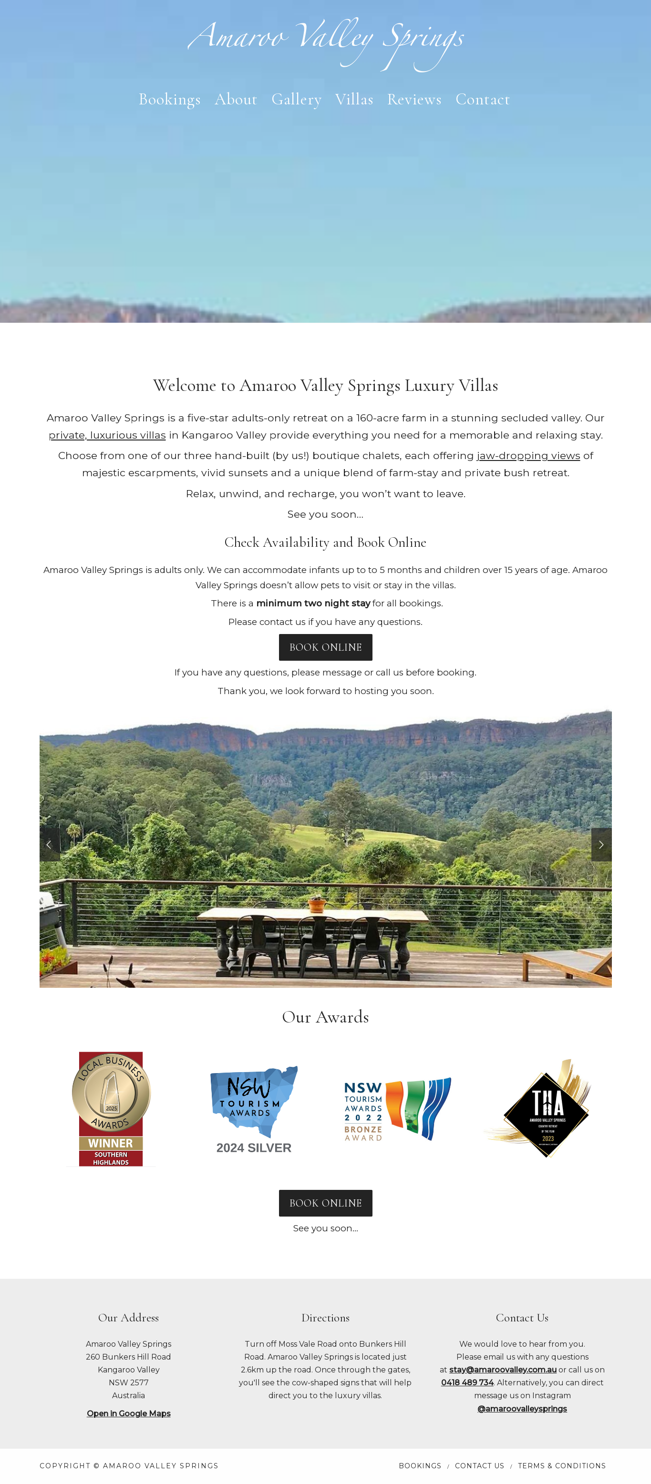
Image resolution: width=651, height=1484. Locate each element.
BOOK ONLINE (325, 647)
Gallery (296, 99)
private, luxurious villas (107, 435)
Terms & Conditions (562, 1466)
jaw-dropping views (528, 455)
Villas (354, 99)
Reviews (414, 99)
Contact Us (480, 1466)
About (236, 99)
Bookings (170, 99)
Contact (483, 99)
